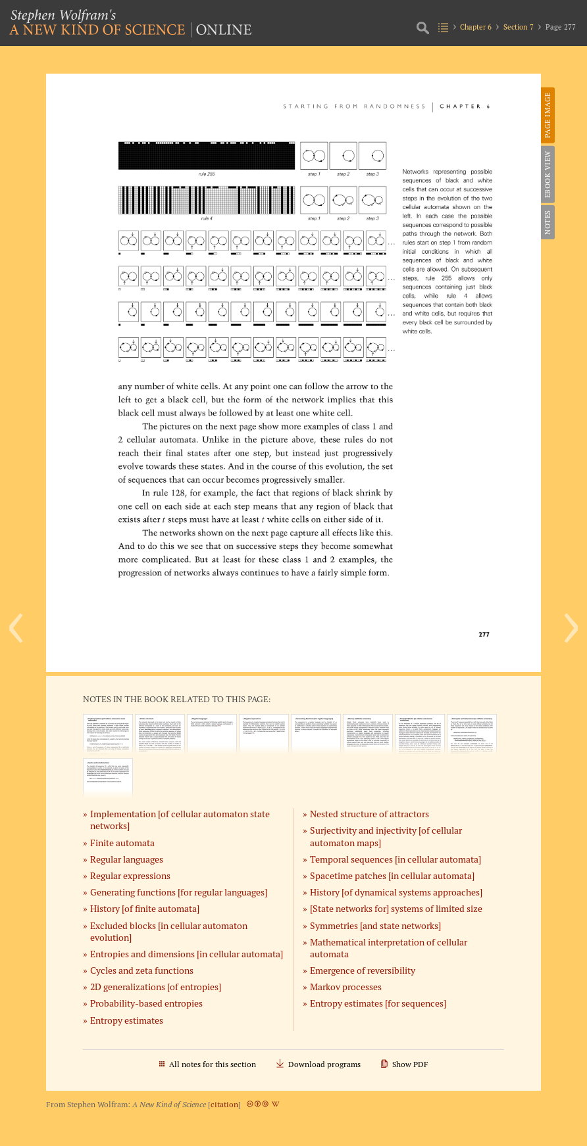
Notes (547, 222)
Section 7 (518, 27)
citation (224, 1104)
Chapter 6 (476, 27)
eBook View (547, 174)
